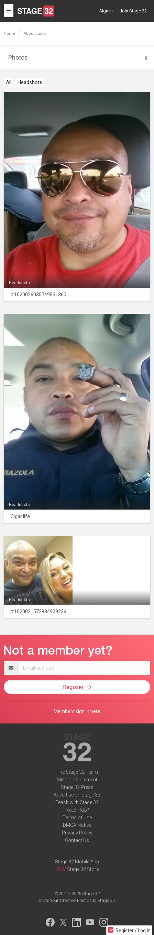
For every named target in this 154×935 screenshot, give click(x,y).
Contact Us (77, 840)
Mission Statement (77, 779)
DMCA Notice (77, 825)
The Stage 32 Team (77, 772)
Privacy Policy (77, 832)
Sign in (106, 10)
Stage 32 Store (83, 869)
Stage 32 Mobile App (77, 861)
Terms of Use (77, 817)
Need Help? (77, 810)
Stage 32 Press (77, 787)
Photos (18, 57)
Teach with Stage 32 (77, 802)
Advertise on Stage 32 (77, 795)
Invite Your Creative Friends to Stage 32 (77, 900)
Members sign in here (77, 711)
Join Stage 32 (133, 10)
